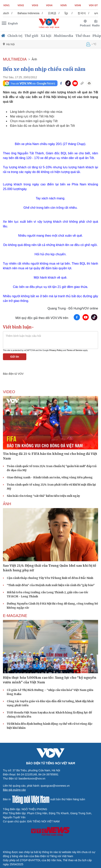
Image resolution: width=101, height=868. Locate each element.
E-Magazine (15, 615)
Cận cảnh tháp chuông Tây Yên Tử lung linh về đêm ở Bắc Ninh (50, 578)
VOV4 (49, 5)
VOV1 (6, 5)
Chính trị (14, 36)
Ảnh (34, 59)
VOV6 (78, 5)
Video (9, 392)
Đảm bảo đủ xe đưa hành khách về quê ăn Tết (42, 125)
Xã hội (46, 36)
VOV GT (93, 5)
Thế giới (31, 36)
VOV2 (21, 5)
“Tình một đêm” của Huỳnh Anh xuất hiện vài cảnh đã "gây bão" (51, 585)
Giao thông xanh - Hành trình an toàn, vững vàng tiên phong (50, 477)
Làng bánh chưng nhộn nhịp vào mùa (36, 111)
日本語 (54, 13)
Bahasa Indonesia (31, 13)
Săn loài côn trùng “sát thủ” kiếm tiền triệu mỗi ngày (43, 496)
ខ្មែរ (68, 13)
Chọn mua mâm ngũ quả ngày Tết (34, 121)
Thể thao (82, 36)
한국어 (84, 13)
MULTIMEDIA (15, 59)
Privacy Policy (56, 350)
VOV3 (35, 5)
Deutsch (6, 13)
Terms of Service (74, 350)
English (13, 23)
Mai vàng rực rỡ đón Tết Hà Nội (32, 116)
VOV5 (63, 5)
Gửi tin (14, 356)
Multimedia (63, 36)
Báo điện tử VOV (13, 373)
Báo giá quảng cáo (14, 789)
